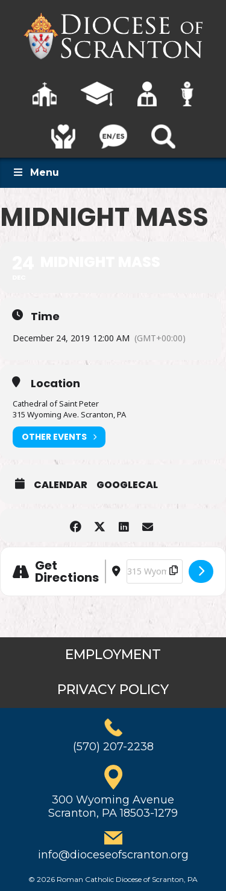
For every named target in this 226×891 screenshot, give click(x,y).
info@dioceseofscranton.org (113, 854)
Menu (35, 172)
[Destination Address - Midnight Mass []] (155, 571)
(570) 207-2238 (113, 746)
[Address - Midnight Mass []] (105, 571)
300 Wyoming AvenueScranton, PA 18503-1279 (113, 806)
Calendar (60, 485)
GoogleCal (127, 485)
